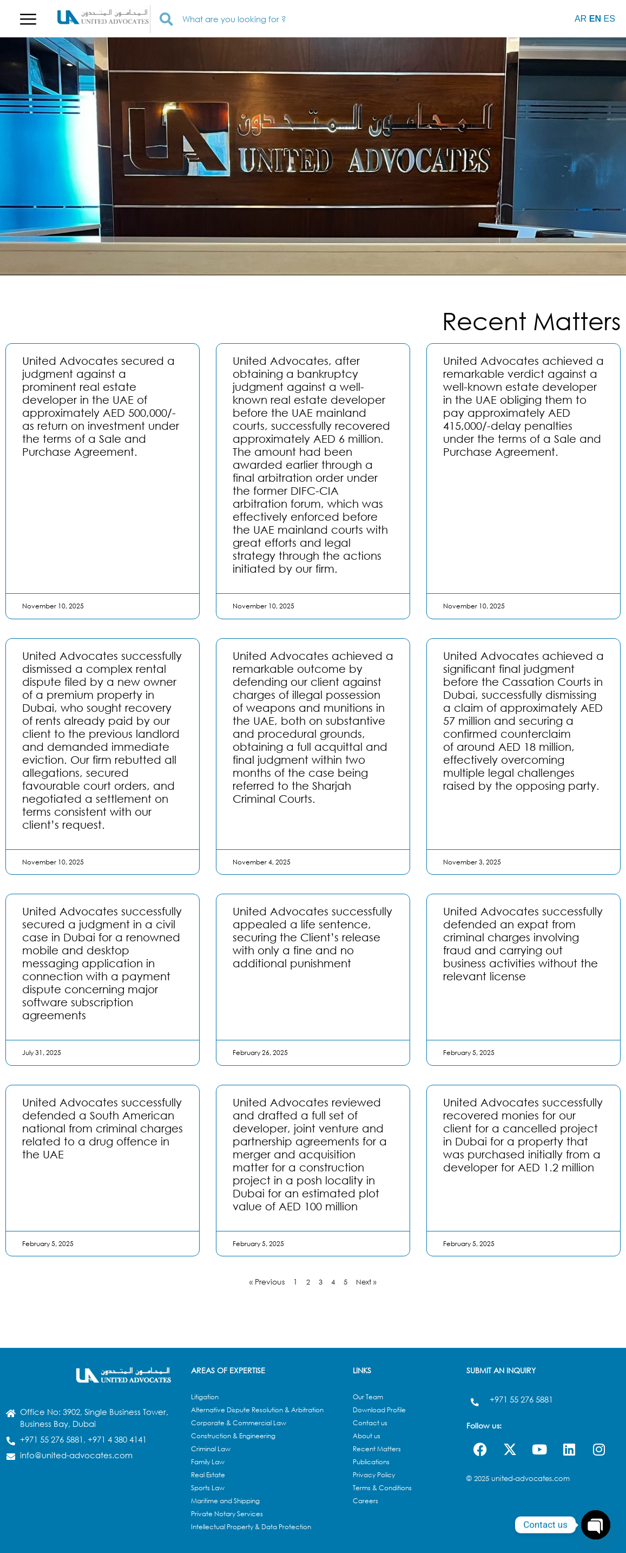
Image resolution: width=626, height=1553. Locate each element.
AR (581, 18)
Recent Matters (377, 1448)
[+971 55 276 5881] (474, 1399)
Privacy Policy (374, 1474)
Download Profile (379, 1409)
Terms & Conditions (382, 1487)
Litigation (205, 1396)
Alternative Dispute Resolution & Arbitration (257, 1409)
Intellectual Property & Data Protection (251, 1526)
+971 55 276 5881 (520, 1399)
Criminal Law (210, 1448)
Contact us (370, 1422)
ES (609, 18)
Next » (368, 1281)
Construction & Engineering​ (233, 1435)
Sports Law (208, 1487)
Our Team (368, 1396)
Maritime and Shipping (225, 1500)
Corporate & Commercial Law (238, 1422)
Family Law (208, 1461)
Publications (371, 1461)
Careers (365, 1500)
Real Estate (208, 1474)
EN (595, 18)
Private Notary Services (227, 1513)
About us (366, 1435)
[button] (28, 19)
